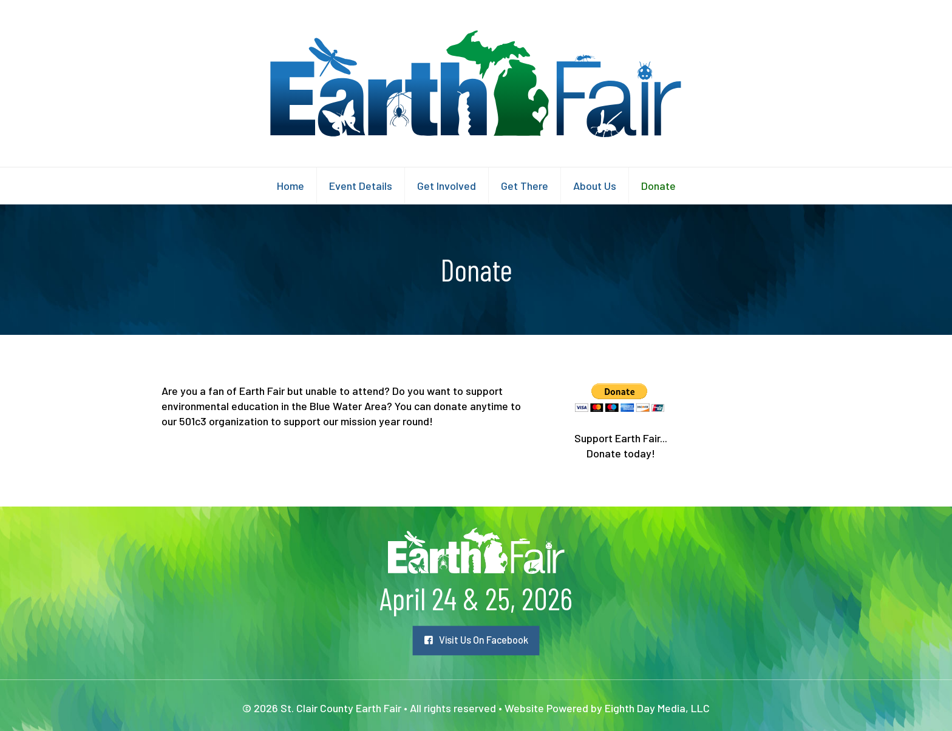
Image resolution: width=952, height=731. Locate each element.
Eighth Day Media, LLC (657, 708)
